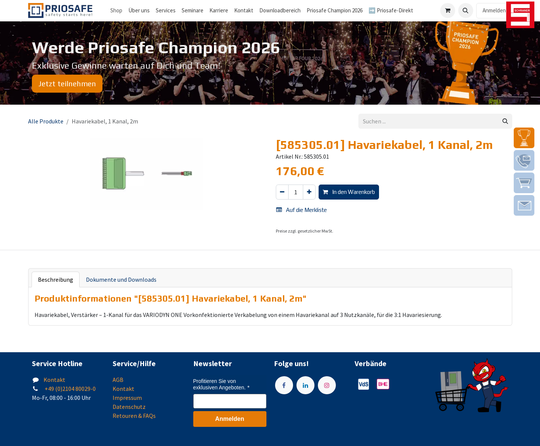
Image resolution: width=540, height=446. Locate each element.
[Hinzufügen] (309, 192)
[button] (465, 10)
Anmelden (494, 10)
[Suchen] (505, 121)
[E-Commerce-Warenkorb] (447, 10)
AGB (118, 379)
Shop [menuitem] (116, 10)
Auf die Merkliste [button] (301, 210)
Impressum (127, 397)
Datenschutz (129, 406)
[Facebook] (284, 385)
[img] (524, 138)
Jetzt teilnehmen (67, 83)
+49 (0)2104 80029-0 (70, 388)
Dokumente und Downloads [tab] (121, 279)
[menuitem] (139, 10)
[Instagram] (327, 385)
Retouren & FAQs (134, 415)
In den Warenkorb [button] (349, 192)
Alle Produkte (45, 121)
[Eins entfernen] (282, 192)
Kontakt (54, 379)
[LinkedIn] (305, 385)
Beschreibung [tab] (55, 279)
